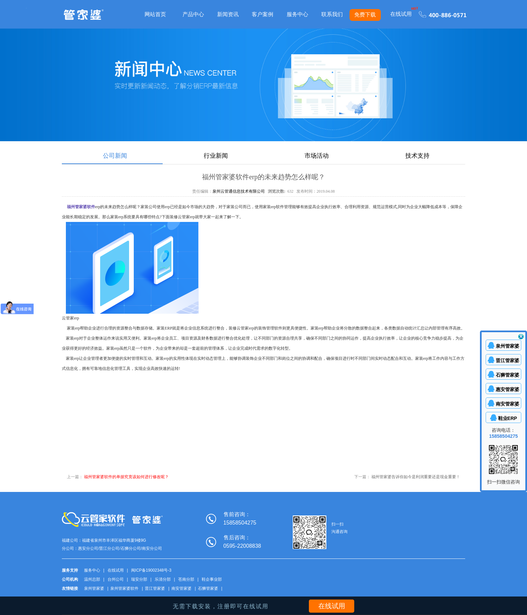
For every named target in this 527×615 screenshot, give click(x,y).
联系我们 (332, 14)
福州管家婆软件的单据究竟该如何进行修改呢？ (126, 476)
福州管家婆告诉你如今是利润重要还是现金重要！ (415, 476)
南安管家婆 (181, 588)
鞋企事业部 (212, 579)
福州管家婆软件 (81, 206)
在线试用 (401, 14)
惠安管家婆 (507, 389)
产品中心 (193, 14)
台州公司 (116, 579)
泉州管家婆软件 (124, 588)
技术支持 (417, 155)
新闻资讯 (228, 14)
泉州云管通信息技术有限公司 (238, 191)
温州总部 (92, 579)
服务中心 (297, 14)
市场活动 (317, 155)
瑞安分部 (139, 579)
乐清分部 (163, 579)
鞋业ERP (507, 418)
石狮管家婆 (208, 588)
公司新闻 (115, 155)
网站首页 (155, 14)
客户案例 (262, 14)
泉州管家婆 (94, 588)
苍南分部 (186, 579)
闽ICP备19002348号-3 (151, 570)
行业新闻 (216, 155)
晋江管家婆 (155, 588)
